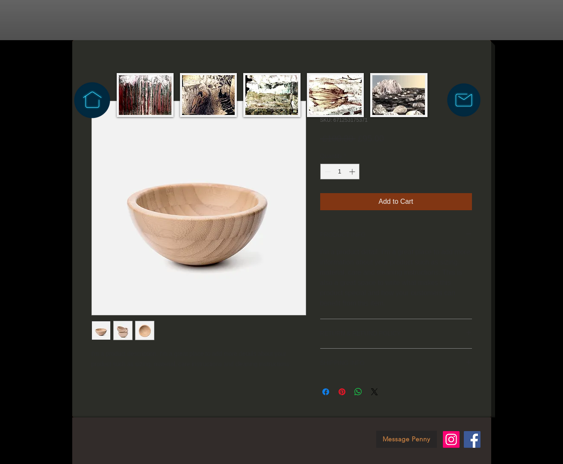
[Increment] (353, 171)
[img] (145, 95)
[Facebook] (472, 439)
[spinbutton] (340, 171)
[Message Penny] (406, 439)
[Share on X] (374, 392)
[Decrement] (326, 171)
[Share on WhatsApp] (358, 392)
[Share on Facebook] (326, 392)
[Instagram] (451, 439)
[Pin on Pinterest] (342, 392)
